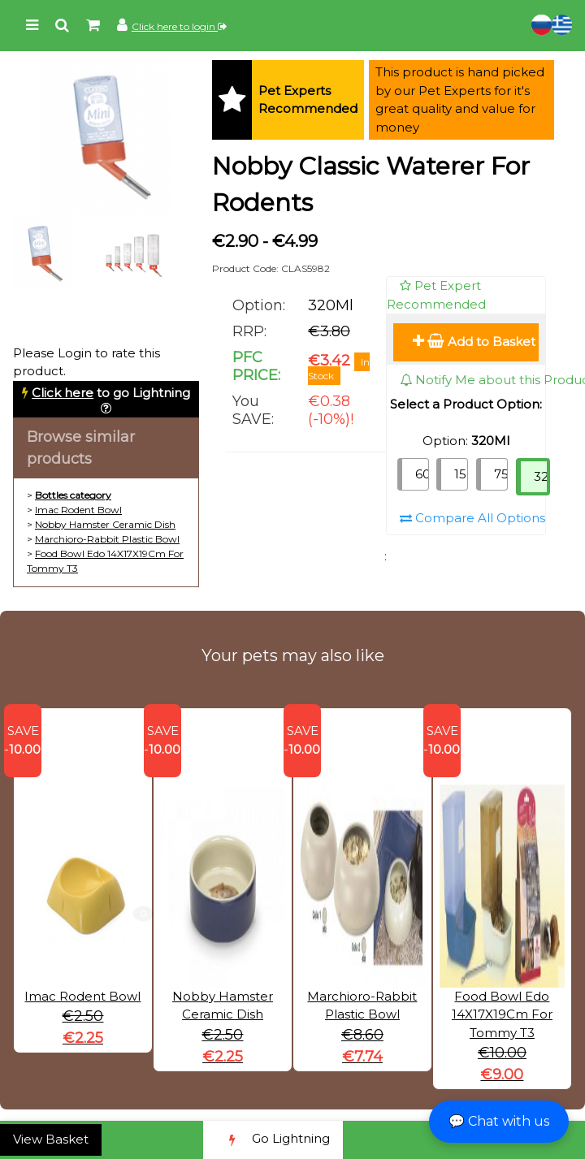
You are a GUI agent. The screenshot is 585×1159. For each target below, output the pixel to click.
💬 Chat (498, 1121)
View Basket (51, 1139)
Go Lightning (273, 1140)
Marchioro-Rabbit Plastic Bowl (107, 539)
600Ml (422, 474)
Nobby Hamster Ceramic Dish (105, 524)
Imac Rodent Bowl (78, 510)
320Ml (542, 476)
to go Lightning (111, 392)
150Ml (461, 474)
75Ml (501, 474)
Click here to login (179, 26)
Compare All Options (472, 517)
